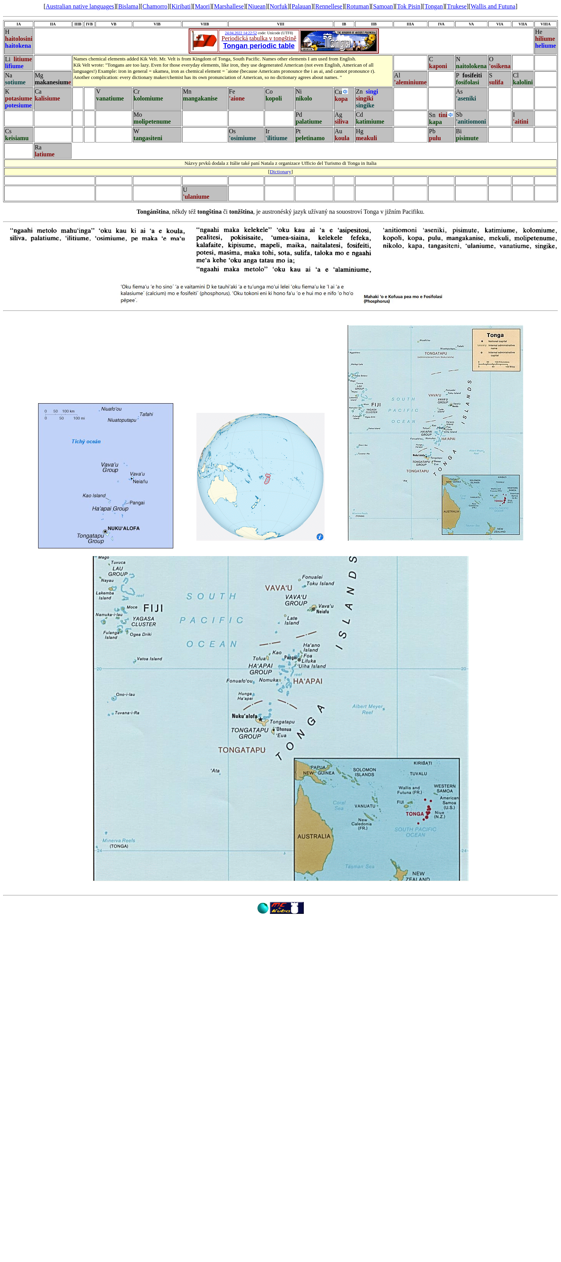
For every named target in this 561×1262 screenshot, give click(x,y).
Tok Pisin (408, 6)
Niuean (257, 6)
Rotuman (358, 6)
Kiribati (181, 6)
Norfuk (279, 6)
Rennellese (328, 6)
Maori (202, 6)
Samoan (383, 6)
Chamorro (154, 6)
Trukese (457, 6)
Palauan (301, 6)
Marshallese (229, 6)
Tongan (433, 6)
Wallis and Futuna (493, 6)
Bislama (128, 6)
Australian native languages (80, 6)
